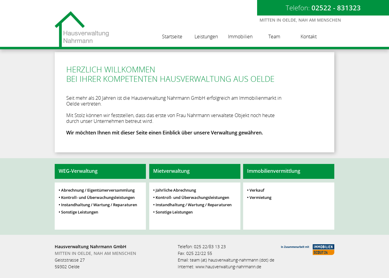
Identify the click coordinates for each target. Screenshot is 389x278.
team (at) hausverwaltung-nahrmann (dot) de (232, 260)
